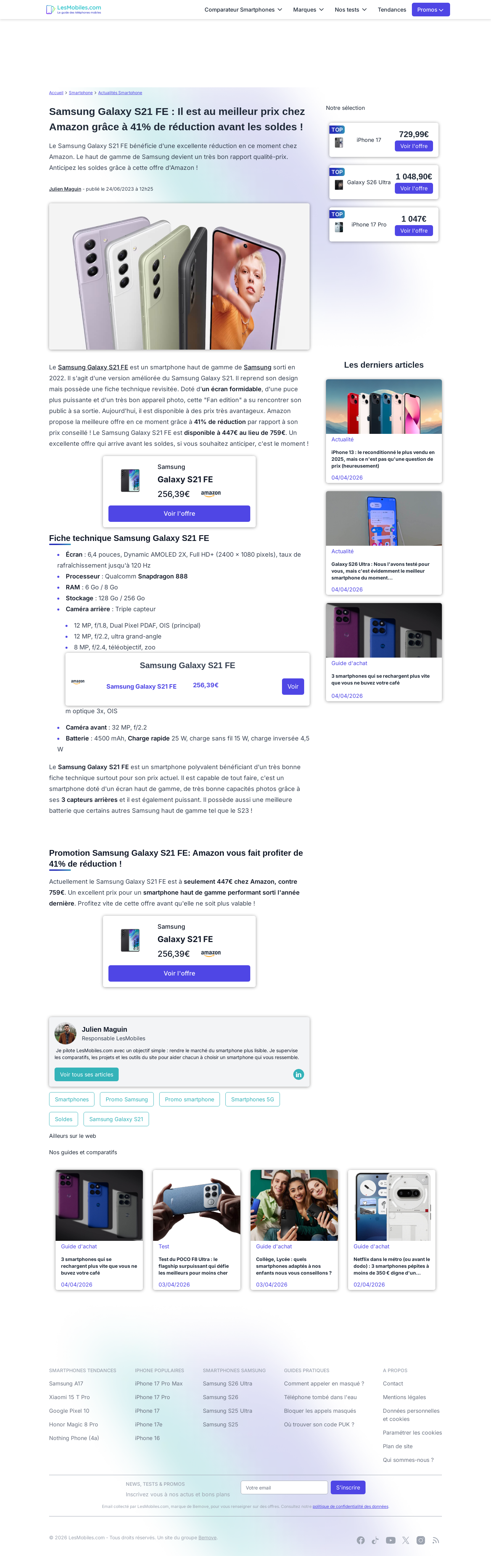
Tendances (392, 9)
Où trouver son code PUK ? (319, 1424)
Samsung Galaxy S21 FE (93, 367)
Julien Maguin (65, 189)
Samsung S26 (220, 1397)
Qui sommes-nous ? (408, 1459)
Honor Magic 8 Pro (73, 1424)
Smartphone (81, 92)
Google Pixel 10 (69, 1410)
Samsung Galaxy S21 (116, 1119)
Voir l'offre (179, 513)
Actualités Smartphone (120, 92)
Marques (308, 9)
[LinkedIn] (298, 1074)
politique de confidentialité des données (350, 1506)
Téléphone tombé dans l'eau (320, 1397)
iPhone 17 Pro (152, 1397)
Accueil (56, 92)
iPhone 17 (147, 1410)
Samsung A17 (66, 1383)
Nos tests (351, 9)
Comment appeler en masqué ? (324, 1383)
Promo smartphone (189, 1099)
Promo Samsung (127, 1099)
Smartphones (72, 1099)
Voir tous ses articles (86, 1074)
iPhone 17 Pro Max (159, 1383)
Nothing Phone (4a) (74, 1438)
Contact (393, 1383)
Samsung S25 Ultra (227, 1410)
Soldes (63, 1119)
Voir (293, 686)
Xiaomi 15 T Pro (69, 1397)
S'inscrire (348, 1487)
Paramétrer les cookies (412, 1432)
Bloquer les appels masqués (320, 1410)
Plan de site (398, 1446)
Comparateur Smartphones (243, 9)
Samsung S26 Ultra (227, 1383)
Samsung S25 (220, 1424)
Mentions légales (404, 1397)
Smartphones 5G (252, 1099)
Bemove (207, 1537)
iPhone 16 (147, 1438)
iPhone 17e (148, 1424)
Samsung (257, 367)
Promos (430, 9)
